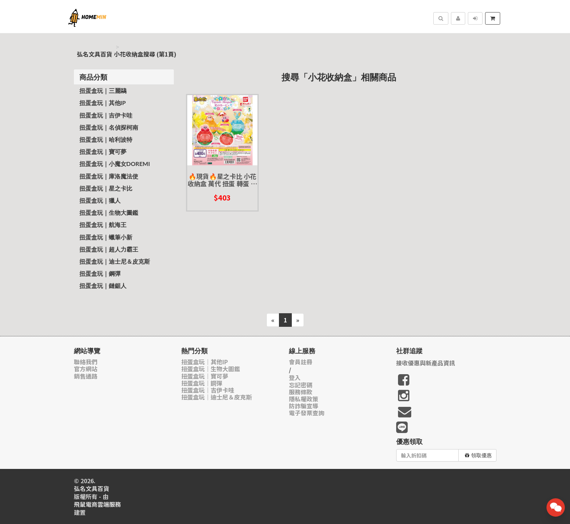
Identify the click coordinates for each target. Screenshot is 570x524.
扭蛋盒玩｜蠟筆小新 (105, 237)
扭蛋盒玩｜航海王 (102, 224)
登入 (295, 377)
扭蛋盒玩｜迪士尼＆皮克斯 (114, 261)
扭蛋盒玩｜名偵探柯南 (108, 127)
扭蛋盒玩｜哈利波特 (105, 139)
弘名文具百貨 (94, 54)
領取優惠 (478, 455)
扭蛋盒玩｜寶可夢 (102, 151)
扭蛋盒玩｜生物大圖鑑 (108, 212)
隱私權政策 (303, 398)
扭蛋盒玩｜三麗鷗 (102, 90)
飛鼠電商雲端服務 (97, 504)
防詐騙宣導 (303, 405)
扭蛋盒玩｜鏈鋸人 (102, 285)
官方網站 (85, 368)
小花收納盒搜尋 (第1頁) (145, 54)
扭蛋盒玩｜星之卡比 (105, 188)
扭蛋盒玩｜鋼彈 (100, 273)
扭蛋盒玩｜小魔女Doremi (114, 163)
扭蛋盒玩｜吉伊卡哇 (105, 115)
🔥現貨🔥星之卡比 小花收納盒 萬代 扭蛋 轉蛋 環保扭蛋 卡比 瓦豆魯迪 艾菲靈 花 (222, 180)
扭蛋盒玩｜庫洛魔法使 (108, 176)
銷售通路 (85, 376)
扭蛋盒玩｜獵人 (100, 200)
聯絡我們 (85, 361)
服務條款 (300, 392)
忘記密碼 (300, 385)
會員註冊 (300, 361)
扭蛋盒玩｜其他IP (102, 102)
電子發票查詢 (306, 412)
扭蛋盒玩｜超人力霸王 (108, 249)
